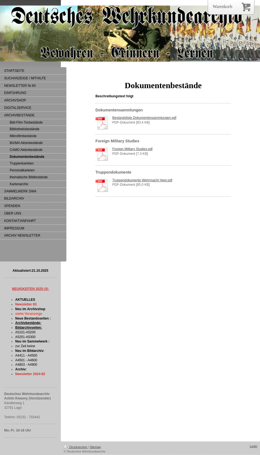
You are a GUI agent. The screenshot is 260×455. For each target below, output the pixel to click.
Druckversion (76, 447)
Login (253, 446)
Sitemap (95, 447)
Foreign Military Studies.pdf (132, 149)
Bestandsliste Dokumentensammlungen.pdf (144, 118)
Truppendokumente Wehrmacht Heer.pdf (142, 180)
